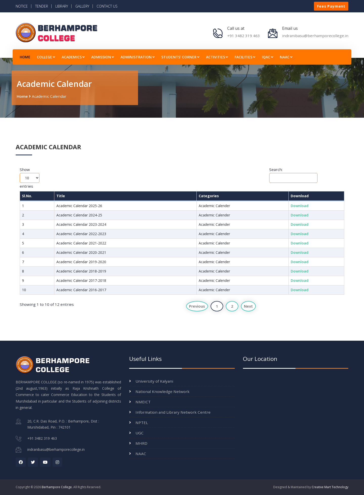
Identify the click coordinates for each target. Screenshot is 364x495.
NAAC (286, 57)
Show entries (29, 178)
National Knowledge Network (162, 391)
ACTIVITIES (217, 57)
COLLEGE (46, 57)
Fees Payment (331, 6)
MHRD (141, 443)
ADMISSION (102, 57)
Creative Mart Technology (330, 487)
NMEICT (143, 401)
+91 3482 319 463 (243, 35)
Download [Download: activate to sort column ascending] (300, 195)
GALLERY (82, 6)
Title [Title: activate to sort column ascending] (60, 195)
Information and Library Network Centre (173, 412)
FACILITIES (245, 57)
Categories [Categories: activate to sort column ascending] (209, 195)
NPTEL (141, 422)
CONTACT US (107, 6)
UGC (139, 432)
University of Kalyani (154, 381)
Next (248, 306)
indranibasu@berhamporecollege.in (315, 35)
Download (299, 205)
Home (22, 96)
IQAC (267, 57)
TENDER (41, 6)
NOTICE (22, 6)
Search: (293, 175)
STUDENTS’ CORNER (180, 57)
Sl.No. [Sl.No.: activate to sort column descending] (27, 195)
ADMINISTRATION (138, 57)
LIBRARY (61, 6)
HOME (25, 57)
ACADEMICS (73, 57)
